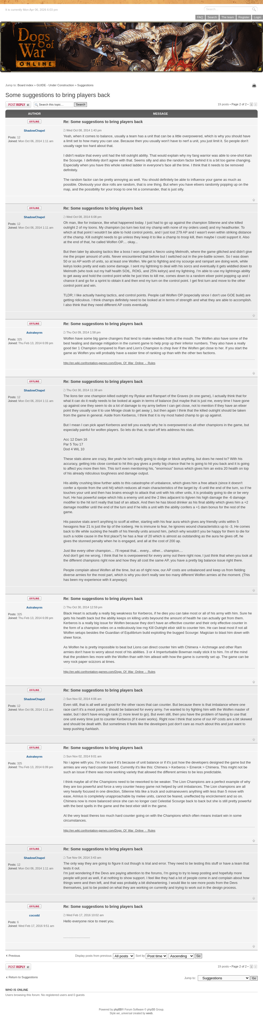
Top (254, 200)
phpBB (118, 1009)
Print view (255, 85)
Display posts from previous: (104, 955)
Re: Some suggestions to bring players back (103, 122)
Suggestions (85, 85)
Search (212, 17)
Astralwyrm (34, 332)
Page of (239, 104)
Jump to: (190, 978)
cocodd (34, 915)
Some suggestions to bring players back (57, 95)
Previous (14, 955)
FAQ (200, 17)
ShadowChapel (34, 130)
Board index (25, 85)
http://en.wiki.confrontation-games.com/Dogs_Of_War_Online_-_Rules (109, 363)
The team (227, 17)
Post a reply (18, 104)
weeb (149, 1013)
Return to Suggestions (23, 977)
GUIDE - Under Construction (55, 85)
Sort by (151, 955)
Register (243, 17)
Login (257, 17)
